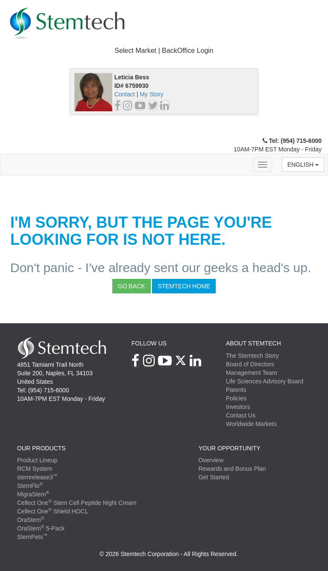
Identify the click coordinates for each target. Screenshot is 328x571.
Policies (236, 398)
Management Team (251, 372)
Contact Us (240, 415)
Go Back (131, 286)
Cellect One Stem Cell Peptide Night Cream (76, 502)
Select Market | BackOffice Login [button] (164, 50)
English (303, 164)
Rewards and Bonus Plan (232, 468)
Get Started (214, 477)
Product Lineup (37, 460)
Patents (236, 389)
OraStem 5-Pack (40, 528)
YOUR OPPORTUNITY (230, 448)
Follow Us (149, 343)
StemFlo (30, 485)
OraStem (30, 519)
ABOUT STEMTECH (253, 343)
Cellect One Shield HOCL (52, 511)
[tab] (164, 51)
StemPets (32, 536)
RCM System (34, 468)
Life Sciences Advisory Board (264, 381)
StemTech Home (184, 286)
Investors (238, 406)
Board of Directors (250, 364)
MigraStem (33, 494)
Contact (124, 94)
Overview (211, 460)
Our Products (41, 448)
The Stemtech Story (252, 355)
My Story (151, 94)
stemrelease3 (37, 477)
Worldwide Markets (251, 423)
